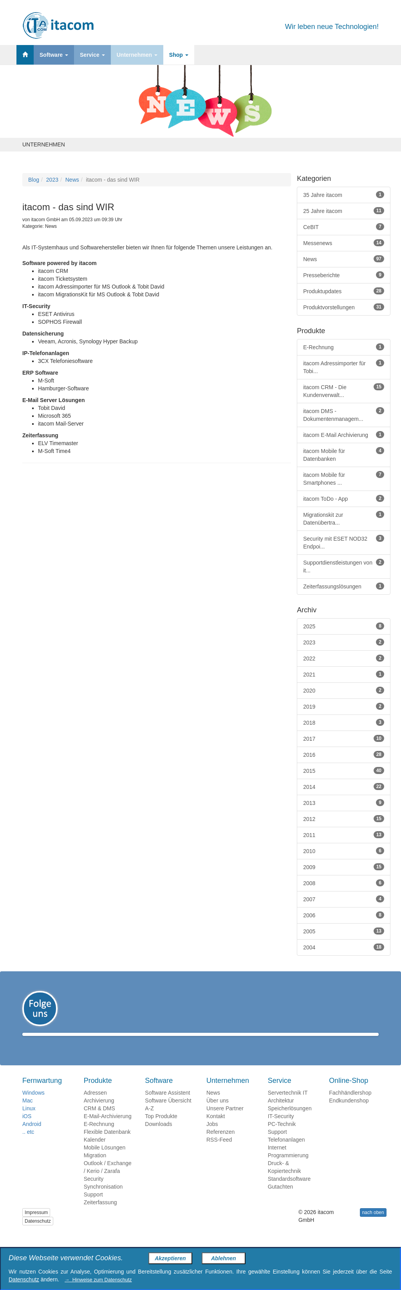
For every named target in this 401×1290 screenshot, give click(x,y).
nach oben (373, 1224)
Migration (95, 1167)
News (72, 180)
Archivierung (99, 1112)
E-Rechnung (343, 346)
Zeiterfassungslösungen (343, 586)
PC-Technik (282, 1135)
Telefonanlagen (286, 1151)
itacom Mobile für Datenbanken (343, 454)
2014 (343, 786)
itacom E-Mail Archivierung (343, 434)
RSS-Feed (219, 1151)
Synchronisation (103, 1198)
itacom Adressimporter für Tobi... (343, 366)
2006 (343, 914)
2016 (343, 754)
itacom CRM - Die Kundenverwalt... (343, 390)
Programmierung (288, 1167)
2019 (343, 706)
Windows (33, 1104)
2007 (343, 898)
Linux (28, 1120)
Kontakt (215, 1127)
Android (31, 1135)
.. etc (28, 1143)
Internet (277, 1159)
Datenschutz (38, 1232)
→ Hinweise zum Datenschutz (98, 1280)
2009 (343, 866)
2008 (343, 882)
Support (93, 1206)
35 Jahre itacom (343, 194)
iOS (26, 1127)
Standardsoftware (289, 1190)
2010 (343, 850)
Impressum (36, 1224)
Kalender (95, 1151)
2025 (343, 626)
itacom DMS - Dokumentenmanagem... (343, 414)
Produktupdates (343, 290)
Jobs (212, 1135)
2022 (343, 658)
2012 (343, 818)
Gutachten (280, 1198)
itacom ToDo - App (343, 498)
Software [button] (54, 55)
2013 (343, 802)
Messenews (343, 242)
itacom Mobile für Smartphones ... (343, 478)
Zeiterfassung (100, 1214)
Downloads (158, 1135)
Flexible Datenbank (107, 1143)
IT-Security (281, 1127)
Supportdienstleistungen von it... (343, 566)
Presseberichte (343, 274)
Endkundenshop (348, 1112)
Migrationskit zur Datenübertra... (343, 518)
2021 (343, 674)
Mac (27, 1112)
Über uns (217, 1112)
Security (94, 1190)
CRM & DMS (99, 1120)
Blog (33, 180)
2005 (343, 931)
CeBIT (343, 226)
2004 (343, 947)
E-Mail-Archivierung (108, 1127)
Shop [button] (178, 55)
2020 (343, 690)
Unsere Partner (225, 1120)
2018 (343, 722)
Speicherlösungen (290, 1120)
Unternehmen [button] (137, 55)
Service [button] (92, 55)
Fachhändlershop (350, 1104)
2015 (343, 770)
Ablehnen (223, 1258)
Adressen (95, 1104)
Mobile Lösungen (105, 1159)
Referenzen (220, 1143)
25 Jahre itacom (343, 210)
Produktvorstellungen (343, 306)
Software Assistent (167, 1104)
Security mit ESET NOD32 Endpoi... (343, 542)
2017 (343, 738)
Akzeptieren (170, 1258)
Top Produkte (161, 1127)
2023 (52, 180)
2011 (343, 834)
